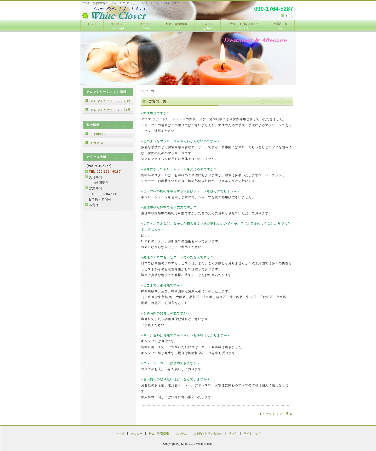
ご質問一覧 (280, 26)
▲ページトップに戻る (275, 414)
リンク (232, 433)
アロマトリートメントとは (110, 101)
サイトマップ (252, 433)
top (142, 90)
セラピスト (98, 143)
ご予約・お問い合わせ (242, 26)
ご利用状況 (98, 134)
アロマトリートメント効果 (110, 110)
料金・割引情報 (177, 26)
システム (207, 26)
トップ (92, 26)
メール (289, 16)
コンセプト (118, 26)
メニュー (146, 26)
